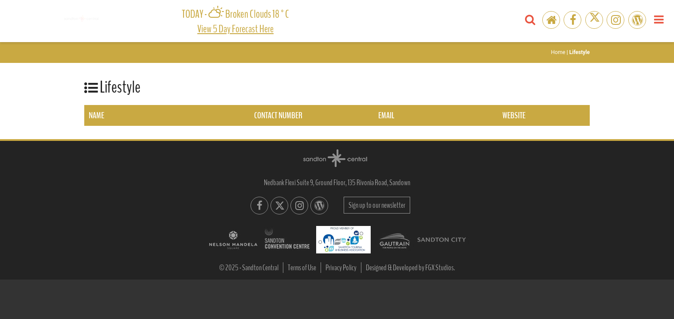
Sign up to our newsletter (377, 205)
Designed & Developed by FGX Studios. (410, 267)
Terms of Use (302, 267)
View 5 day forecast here (235, 29)
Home (558, 52)
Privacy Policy (341, 267)
